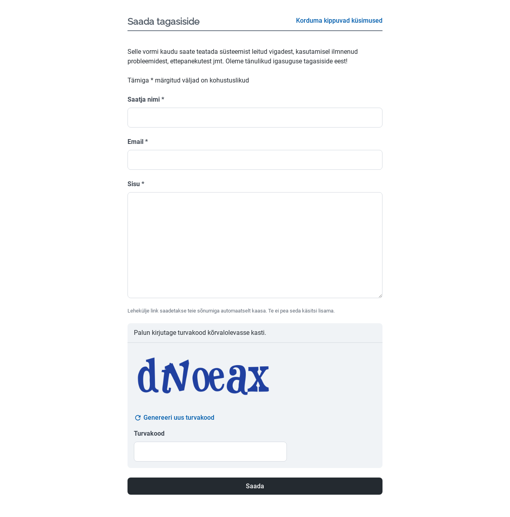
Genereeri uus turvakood (174, 418)
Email (138, 141)
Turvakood (149, 433)
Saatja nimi (146, 99)
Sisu (136, 184)
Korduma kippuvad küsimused (339, 20)
